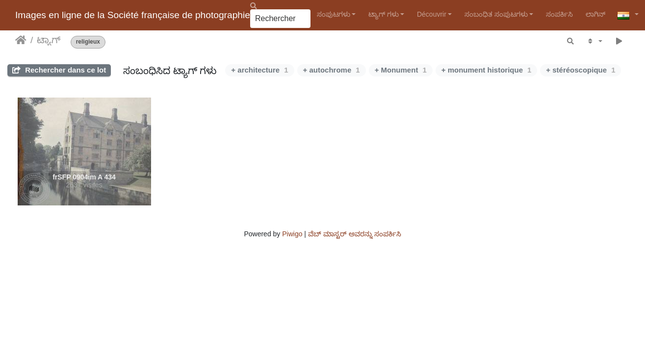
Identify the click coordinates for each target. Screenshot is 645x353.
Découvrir (431, 14)
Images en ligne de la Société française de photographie (132, 15)
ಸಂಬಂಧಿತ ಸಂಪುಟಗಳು (496, 14)
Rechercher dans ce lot (59, 70)
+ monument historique (486, 70)
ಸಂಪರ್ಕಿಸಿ (559, 14)
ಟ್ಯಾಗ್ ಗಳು (383, 14)
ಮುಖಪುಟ (20, 40)
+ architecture (259, 70)
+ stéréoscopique (580, 70)
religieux (88, 42)
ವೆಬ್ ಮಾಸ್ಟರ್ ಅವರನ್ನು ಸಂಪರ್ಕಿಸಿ (354, 234)
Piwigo (292, 234)
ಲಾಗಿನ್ (595, 14)
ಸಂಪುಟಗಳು (333, 14)
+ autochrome (331, 70)
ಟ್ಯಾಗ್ (48, 40)
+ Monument (401, 70)
